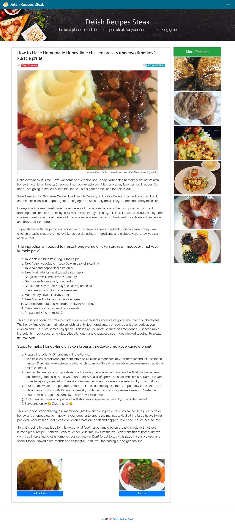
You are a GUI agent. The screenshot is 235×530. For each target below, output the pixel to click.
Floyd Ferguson (29, 65)
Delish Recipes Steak (23, 4)
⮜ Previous (40, 493)
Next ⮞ (142, 493)
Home (227, 4)
